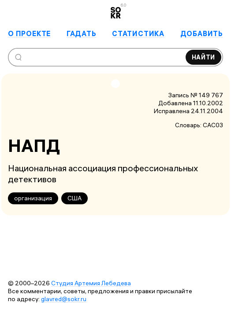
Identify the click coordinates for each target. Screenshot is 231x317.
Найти (204, 57)
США (74, 198)
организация (33, 198)
